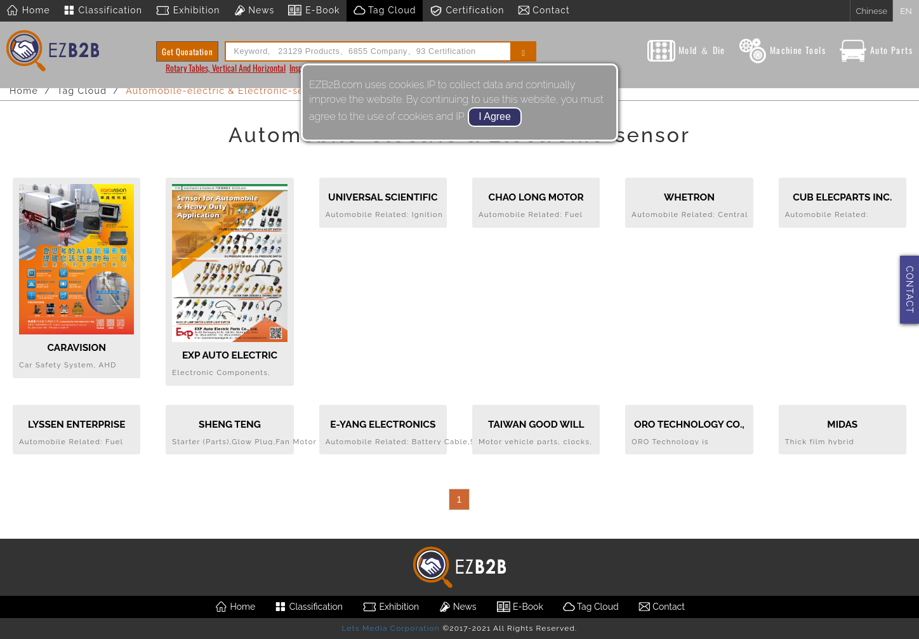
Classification (102, 10)
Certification (467, 10)
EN (905, 11)
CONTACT (909, 289)
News (254, 10)
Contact (543, 10)
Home (28, 10)
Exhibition (187, 10)
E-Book (313, 10)
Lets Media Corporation (390, 628)
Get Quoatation (187, 51)
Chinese (871, 11)
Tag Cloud (384, 10)
